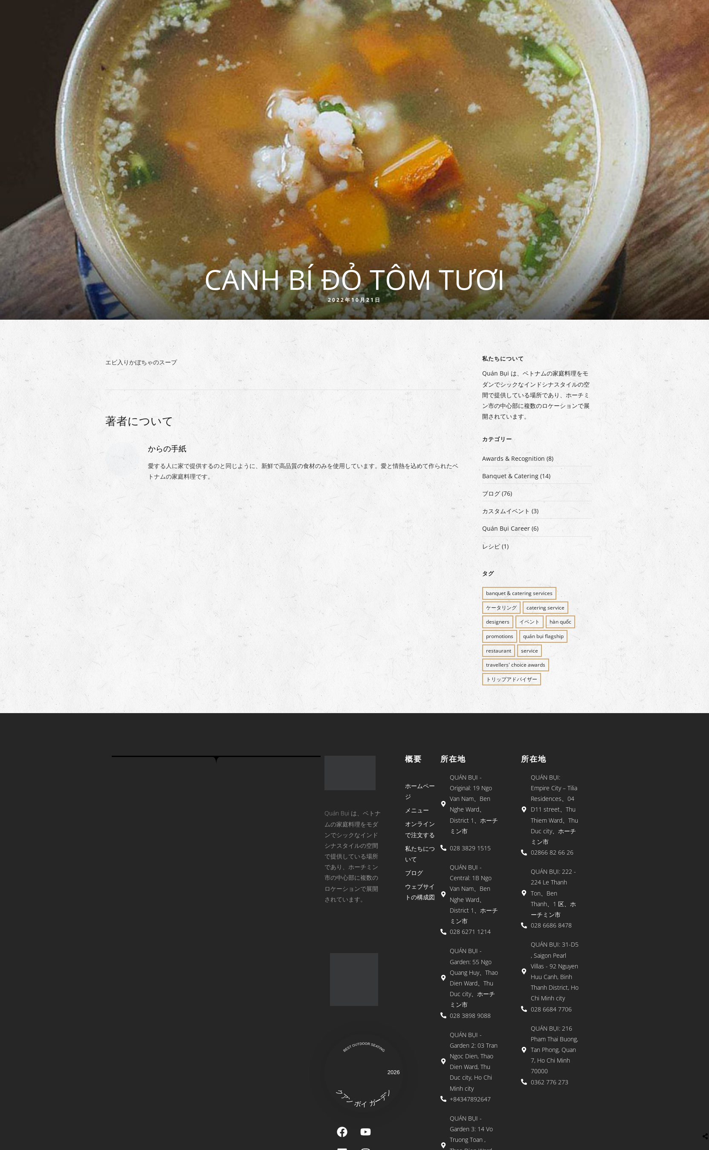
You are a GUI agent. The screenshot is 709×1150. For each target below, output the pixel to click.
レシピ (491, 546)
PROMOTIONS (499, 636)
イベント (529, 621)
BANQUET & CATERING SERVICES (519, 593)
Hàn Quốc (560, 621)
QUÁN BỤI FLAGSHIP (543, 636)
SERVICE (529, 650)
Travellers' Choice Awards (515, 664)
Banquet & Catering (510, 476)
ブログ (491, 493)
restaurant (498, 650)
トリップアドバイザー (511, 679)
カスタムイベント (506, 511)
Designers (497, 621)
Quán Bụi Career (506, 528)
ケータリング (501, 607)
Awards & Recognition (513, 458)
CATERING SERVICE (545, 607)
